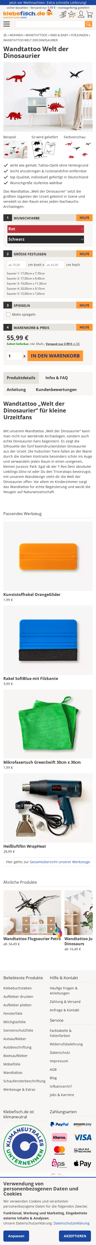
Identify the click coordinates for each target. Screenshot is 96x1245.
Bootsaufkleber (15, 1055)
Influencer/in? (61, 1086)
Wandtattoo (12, 1072)
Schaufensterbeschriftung (24, 1081)
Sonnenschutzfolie (18, 1030)
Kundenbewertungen (56, 389)
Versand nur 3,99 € (63, 344)
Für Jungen (79, 35)
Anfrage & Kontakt (64, 1010)
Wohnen (16, 35)
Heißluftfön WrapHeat (24, 846)
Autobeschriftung (17, 1047)
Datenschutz (60, 1052)
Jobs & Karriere (62, 1094)
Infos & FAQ (56, 377)
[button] (15, 149)
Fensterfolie (12, 1013)
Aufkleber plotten (17, 1005)
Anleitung (16, 389)
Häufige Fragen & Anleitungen (63, 990)
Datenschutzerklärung (72, 1223)
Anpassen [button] (16, 1236)
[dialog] (48, 1211)
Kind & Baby (59, 35)
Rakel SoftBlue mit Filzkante (30, 678)
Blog (53, 1078)
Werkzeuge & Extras (19, 1089)
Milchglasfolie (14, 1022)
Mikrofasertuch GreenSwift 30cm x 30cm (42, 762)
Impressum (59, 1061)
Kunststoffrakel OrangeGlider (31, 594)
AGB (53, 1069)
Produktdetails (21, 377)
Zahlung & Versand (65, 1001)
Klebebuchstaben (17, 988)
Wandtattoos (36, 35)
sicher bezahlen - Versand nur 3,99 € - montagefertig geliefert (48, 8)
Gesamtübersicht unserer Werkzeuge (60, 862)
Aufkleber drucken (18, 996)
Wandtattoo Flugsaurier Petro (32, 938)
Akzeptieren (75, 1236)
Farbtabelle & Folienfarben (60, 1033)
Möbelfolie (11, 1064)
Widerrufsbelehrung (66, 1044)
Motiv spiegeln (24, 314)
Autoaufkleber (14, 1038)
